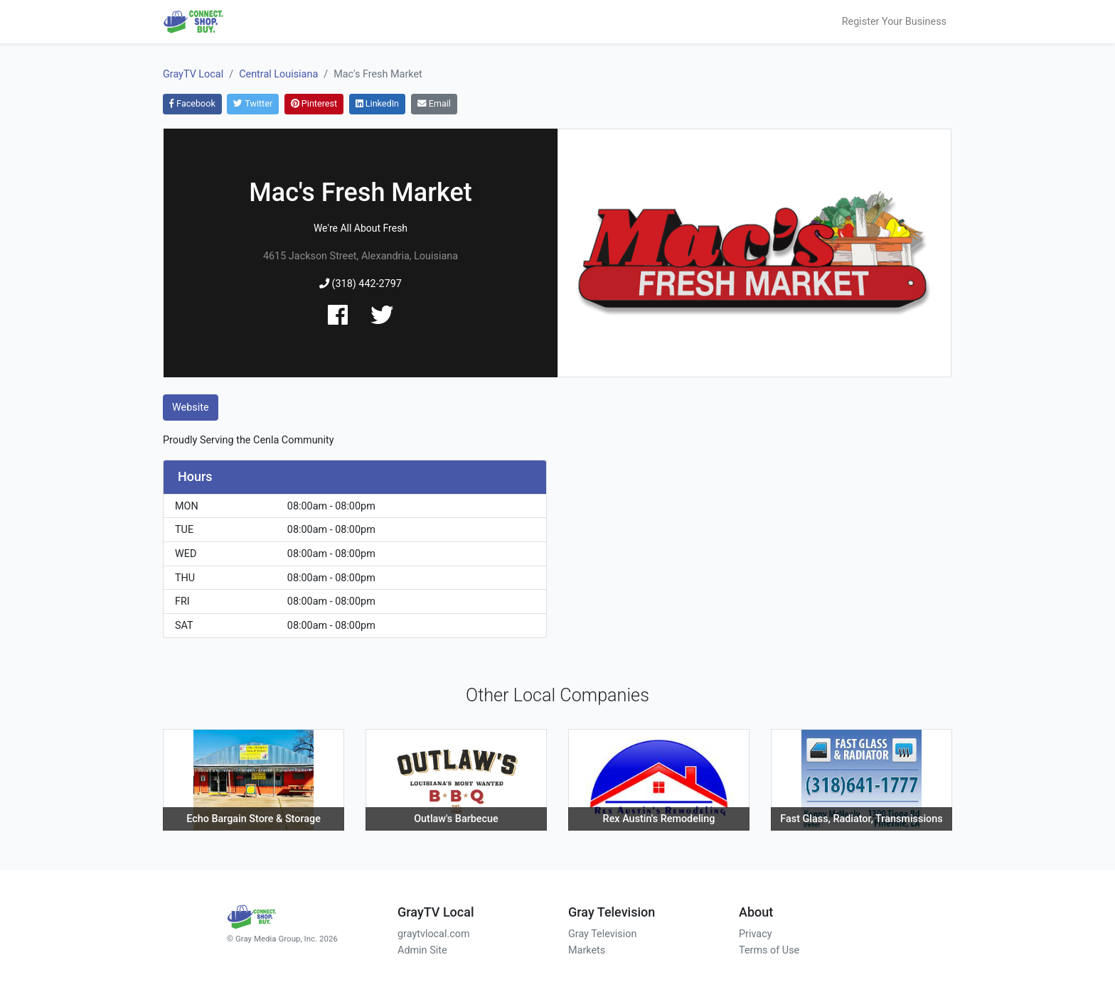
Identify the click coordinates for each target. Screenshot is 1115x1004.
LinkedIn (377, 103)
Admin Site (422, 950)
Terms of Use (769, 950)
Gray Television (602, 934)
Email (434, 103)
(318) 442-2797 (360, 284)
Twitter (252, 103)
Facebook (192, 103)
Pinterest (314, 103)
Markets (586, 950)
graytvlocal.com (434, 934)
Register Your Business (894, 22)
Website (190, 407)
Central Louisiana (278, 74)
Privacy (755, 934)
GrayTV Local (193, 74)
